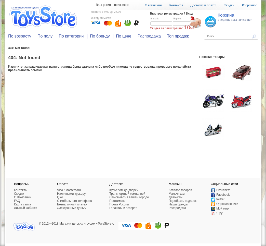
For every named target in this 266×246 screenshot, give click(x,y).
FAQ (17, 201)
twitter (220, 199)
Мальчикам (177, 193)
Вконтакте (223, 190)
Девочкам (175, 197)
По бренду (100, 36)
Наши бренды (178, 204)
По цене (123, 36)
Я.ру (219, 213)
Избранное (249, 5)
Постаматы (117, 201)
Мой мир (222, 208)
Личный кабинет (25, 208)
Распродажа (149, 36)
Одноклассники (227, 204)
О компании (153, 5)
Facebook (223, 194)
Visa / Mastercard (69, 190)
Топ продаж (178, 36)
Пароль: (184, 21)
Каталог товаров (180, 190)
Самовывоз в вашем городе (129, 197)
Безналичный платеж (72, 204)
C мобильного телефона (74, 201)
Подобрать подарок (182, 201)
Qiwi (60, 197)
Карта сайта (22, 204)
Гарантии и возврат (123, 208)
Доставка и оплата (203, 5)
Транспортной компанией (127, 193)
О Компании (22, 197)
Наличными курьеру (71, 193)
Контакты (176, 5)
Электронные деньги (72, 208)
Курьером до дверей (123, 190)
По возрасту (19, 36)
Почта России (119, 204)
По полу (44, 36)
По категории (71, 36)
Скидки (229, 5)
